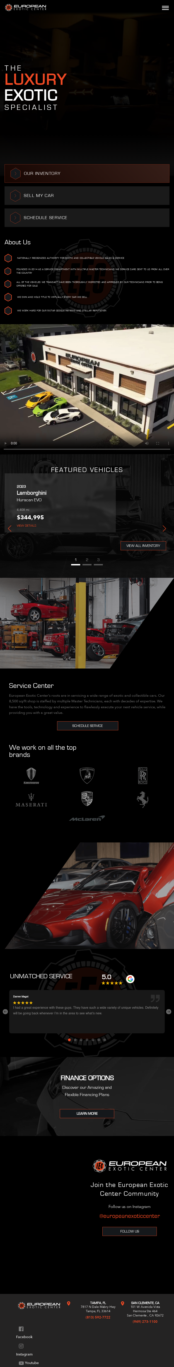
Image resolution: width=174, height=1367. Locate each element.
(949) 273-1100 (145, 1321)
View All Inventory (143, 546)
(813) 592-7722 (98, 1317)
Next (164, 528)
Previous (9, 528)
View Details (26, 525)
